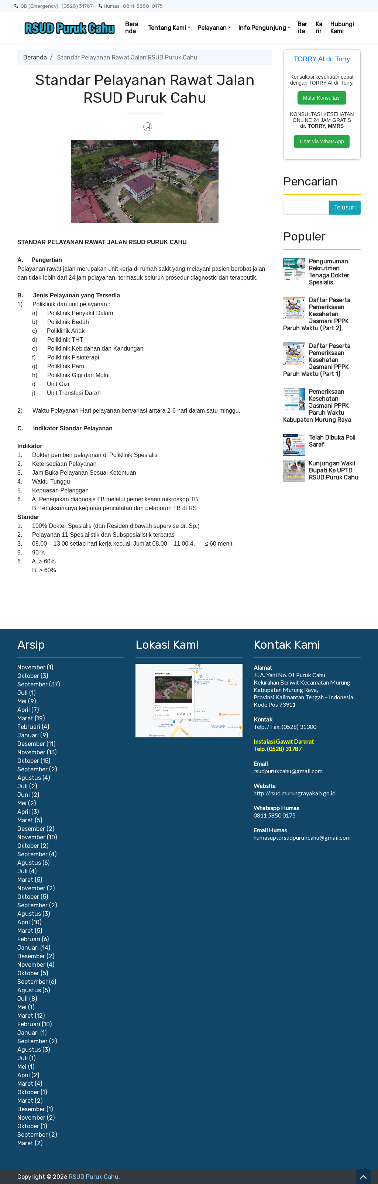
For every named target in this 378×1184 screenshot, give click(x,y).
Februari (28, 726)
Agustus (29, 777)
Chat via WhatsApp (322, 141)
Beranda (131, 28)
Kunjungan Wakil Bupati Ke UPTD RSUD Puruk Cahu (333, 470)
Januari (28, 735)
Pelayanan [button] (212, 27)
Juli (22, 692)
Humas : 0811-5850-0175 (131, 6)
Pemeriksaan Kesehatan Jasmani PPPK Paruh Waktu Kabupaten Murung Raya (317, 405)
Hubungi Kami (342, 28)
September (32, 684)
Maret (25, 718)
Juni (23, 794)
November (31, 667)
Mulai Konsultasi (322, 98)
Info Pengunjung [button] (262, 27)
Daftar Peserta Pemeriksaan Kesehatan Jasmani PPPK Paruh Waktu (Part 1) (316, 360)
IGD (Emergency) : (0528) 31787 (53, 6)
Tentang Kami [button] (167, 27)
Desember (31, 743)
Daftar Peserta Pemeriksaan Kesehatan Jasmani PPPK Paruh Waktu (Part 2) (316, 314)
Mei (22, 701)
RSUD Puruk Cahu (93, 1176)
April (23, 709)
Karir (319, 28)
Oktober (28, 675)
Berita (302, 28)
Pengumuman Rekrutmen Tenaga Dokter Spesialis (329, 272)
